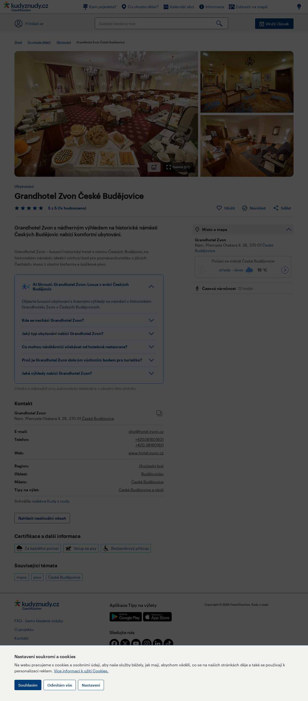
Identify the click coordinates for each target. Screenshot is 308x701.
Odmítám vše (59, 685)
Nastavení (91, 685)
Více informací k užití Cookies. (81, 670)
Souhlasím (28, 685)
